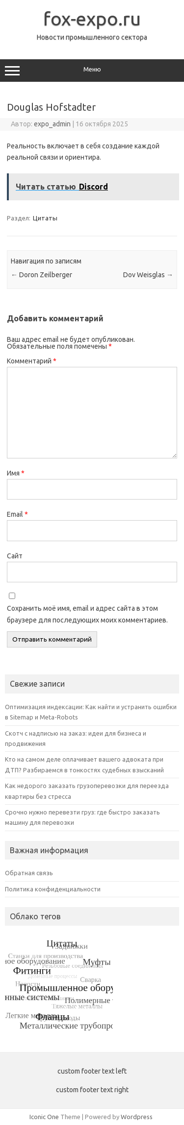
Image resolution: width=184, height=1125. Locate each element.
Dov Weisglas (148, 275)
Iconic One (44, 1116)
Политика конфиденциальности (53, 889)
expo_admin (52, 124)
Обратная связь (29, 872)
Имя (16, 473)
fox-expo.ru (92, 18)
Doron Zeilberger (41, 275)
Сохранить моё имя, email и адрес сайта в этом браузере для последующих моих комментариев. (87, 614)
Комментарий (31, 361)
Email (17, 514)
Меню (92, 70)
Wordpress (137, 1116)
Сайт (15, 556)
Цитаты (45, 218)
